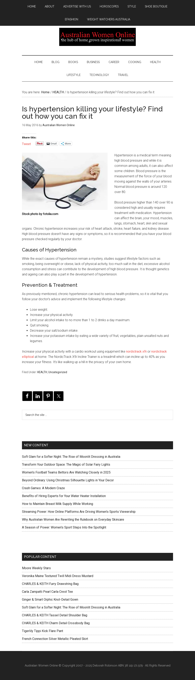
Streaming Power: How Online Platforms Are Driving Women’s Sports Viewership (79, 512)
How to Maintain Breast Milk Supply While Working (57, 504)
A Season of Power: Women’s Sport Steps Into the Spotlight (64, 527)
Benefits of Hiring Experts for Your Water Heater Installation (64, 496)
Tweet (26, 143)
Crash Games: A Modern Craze (43, 488)
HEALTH (42, 372)
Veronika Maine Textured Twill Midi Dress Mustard (57, 576)
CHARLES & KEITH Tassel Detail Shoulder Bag (54, 615)
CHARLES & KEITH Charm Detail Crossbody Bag (56, 623)
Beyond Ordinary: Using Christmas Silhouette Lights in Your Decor (68, 480)
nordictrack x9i (136, 351)
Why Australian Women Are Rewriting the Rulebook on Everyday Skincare (73, 519)
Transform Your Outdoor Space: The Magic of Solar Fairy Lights (66, 464)
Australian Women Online (97, 37)
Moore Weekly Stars (36, 568)
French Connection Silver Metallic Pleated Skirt (55, 639)
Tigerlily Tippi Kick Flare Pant (42, 631)
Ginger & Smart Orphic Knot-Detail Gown (50, 599)
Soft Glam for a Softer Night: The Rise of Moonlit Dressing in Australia (71, 457)
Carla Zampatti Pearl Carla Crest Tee (47, 592)
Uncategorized (57, 372)
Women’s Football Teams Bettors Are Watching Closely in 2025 (66, 472)
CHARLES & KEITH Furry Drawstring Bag (50, 584)
